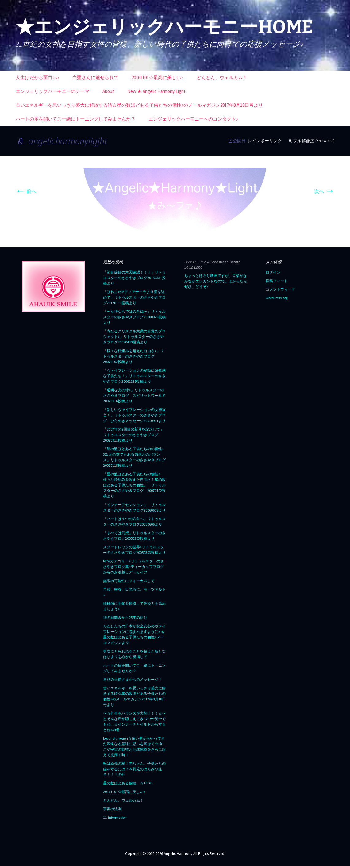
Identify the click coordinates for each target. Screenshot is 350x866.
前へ (26, 191)
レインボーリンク (265, 141)
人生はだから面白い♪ (38, 77)
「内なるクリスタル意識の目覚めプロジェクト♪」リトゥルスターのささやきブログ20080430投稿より (134, 336)
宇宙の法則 (112, 809)
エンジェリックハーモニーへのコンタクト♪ (193, 119)
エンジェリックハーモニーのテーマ (52, 91)
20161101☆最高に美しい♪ (157, 77)
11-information (115, 817)
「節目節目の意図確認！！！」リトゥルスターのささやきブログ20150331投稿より (134, 277)
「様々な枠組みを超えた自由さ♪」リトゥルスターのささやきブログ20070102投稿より (133, 356)
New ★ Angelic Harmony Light (156, 91)
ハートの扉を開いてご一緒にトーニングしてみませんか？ (75, 119)
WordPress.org (276, 298)
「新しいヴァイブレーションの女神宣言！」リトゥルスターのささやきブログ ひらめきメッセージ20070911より (134, 415)
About (108, 91)
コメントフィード (280, 289)
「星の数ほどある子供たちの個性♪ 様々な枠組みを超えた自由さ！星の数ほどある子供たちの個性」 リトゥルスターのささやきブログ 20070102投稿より (134, 485)
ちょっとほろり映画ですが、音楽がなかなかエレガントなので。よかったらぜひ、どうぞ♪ (215, 281)
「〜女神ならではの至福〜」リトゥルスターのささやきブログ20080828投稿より (134, 317)
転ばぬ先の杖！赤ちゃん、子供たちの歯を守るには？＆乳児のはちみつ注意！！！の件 (134, 769)
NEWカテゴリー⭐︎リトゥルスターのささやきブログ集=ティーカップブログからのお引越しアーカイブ (133, 566)
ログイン (273, 272)
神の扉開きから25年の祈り (125, 617)
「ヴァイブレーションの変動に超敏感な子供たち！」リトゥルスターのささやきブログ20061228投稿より (134, 376)
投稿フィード (277, 280)
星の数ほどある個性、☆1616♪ (128, 783)
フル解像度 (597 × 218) (314, 141)
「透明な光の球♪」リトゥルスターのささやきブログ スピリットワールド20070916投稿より (134, 395)
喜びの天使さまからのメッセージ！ (132, 679)
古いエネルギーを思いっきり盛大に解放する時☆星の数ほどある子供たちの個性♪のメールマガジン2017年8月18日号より (139, 105)
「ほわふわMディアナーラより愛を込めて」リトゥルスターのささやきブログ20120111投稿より (134, 297)
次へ (324, 191)
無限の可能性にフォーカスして (129, 580)
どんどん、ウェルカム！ (222, 77)
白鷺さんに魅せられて (95, 77)
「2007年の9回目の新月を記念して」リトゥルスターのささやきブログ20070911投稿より (133, 435)
